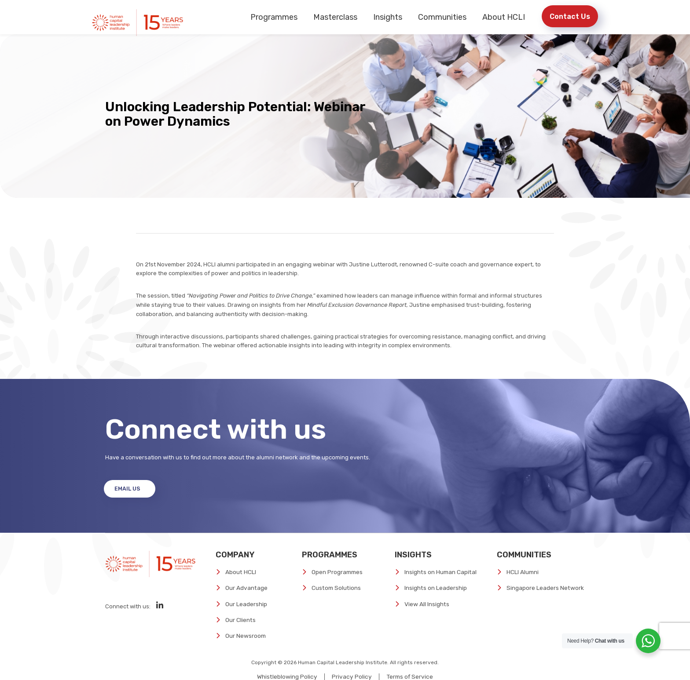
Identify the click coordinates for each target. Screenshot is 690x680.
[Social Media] (159, 616)
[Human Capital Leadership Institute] (139, 22)
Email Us (129, 499)
